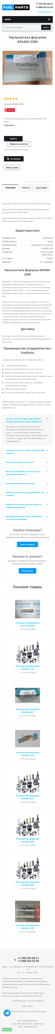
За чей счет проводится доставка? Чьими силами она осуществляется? (24, 420)
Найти (46, 27)
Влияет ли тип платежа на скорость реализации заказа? (24, 505)
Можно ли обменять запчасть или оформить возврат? (23, 472)
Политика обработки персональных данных (28, 1011)
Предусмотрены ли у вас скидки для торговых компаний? (24, 517)
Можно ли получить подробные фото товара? (25, 493)
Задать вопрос (27, 544)
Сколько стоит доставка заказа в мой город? (25, 451)
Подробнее (27, 571)
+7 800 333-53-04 (44, 7)
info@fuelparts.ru (45, 12)
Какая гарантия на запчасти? (20, 483)
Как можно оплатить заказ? (20, 462)
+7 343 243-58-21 (44, 4)
